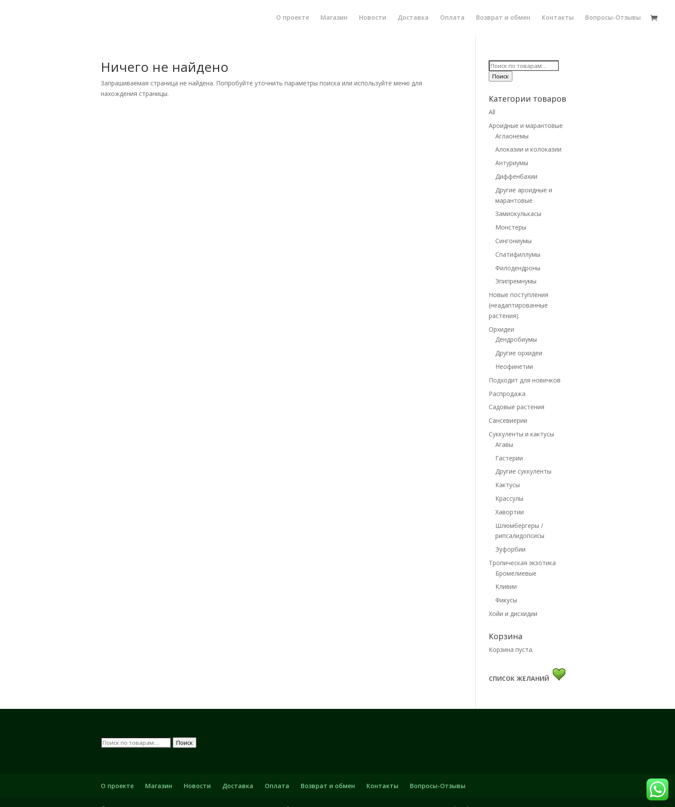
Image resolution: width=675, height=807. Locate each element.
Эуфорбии (510, 549)
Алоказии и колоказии (528, 149)
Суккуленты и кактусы (521, 434)
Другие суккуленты (523, 471)
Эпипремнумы (515, 281)
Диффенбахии (516, 176)
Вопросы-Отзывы (613, 17)
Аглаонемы (512, 136)
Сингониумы (513, 241)
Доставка (413, 17)
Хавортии (509, 512)
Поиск (500, 76)
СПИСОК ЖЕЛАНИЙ (521, 678)
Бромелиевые (515, 573)
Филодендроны (517, 268)
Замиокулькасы (518, 213)
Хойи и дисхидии (513, 613)
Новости (372, 17)
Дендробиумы (516, 339)
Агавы (504, 444)
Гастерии (509, 458)
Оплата (452, 17)
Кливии (506, 586)
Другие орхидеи (518, 353)
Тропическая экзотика (522, 563)
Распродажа (507, 393)
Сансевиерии (508, 420)
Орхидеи (501, 329)
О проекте (292, 17)
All (492, 112)
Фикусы (506, 600)
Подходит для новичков (525, 380)
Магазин (334, 17)
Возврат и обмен (503, 17)
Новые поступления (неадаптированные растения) (518, 305)
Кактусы (507, 485)
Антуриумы (511, 163)
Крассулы (509, 498)
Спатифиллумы (517, 254)
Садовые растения (516, 407)
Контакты (558, 17)
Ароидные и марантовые (526, 125)
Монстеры (510, 227)
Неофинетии (514, 366)
